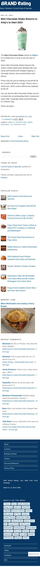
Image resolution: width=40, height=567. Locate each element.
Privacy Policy (9, 468)
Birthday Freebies (10, 454)
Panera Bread (31, 527)
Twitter (6, 550)
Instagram (7, 555)
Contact (7, 459)
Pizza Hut (17, 531)
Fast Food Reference (11, 463)
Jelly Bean (7, 421)
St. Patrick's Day (18, 124)
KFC (5, 524)
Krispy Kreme (13, 524)
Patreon (4, 177)
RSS (5, 560)
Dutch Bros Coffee (23, 517)
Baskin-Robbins (23, 504)
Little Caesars (25, 524)
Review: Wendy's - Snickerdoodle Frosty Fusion (17, 362)
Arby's (35, 55)
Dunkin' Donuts (9, 517)
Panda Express (19, 527)
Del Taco (17, 514)
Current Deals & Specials (22, 8)
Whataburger (8, 538)
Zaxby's (26, 538)
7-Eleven (7, 504)
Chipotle (7, 510)
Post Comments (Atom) (19, 141)
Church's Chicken (18, 510)
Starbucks (7, 534)
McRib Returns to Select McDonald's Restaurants (18, 349)
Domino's (25, 514)
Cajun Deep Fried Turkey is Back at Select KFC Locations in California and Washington (21, 228)
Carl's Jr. (17, 507)
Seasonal (5, 124)
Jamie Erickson (9, 369)
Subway (15, 534)
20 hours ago (13, 429)
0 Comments (7, 119)
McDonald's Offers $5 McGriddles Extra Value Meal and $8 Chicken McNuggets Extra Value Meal (21, 278)
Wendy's (31, 534)
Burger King (8, 507)
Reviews (9, 8)
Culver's (29, 510)
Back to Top (34, 554)
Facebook (7, 546)
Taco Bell (23, 534)
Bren (4, 408)
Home (20, 136)
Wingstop (18, 538)
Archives (7, 449)
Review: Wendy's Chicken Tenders (21, 266)
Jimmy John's (29, 521)
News (2, 8)
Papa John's (8, 531)
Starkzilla (6, 383)
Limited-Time (20, 122)
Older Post (35, 136)
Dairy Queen (8, 514)
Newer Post (5, 136)
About (6, 444)
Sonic (32, 531)
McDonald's (8, 527)
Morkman (6, 344)
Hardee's (7, 521)
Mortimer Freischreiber (12, 395)
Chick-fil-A (26, 507)
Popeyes (26, 531)
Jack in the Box (17, 521)
